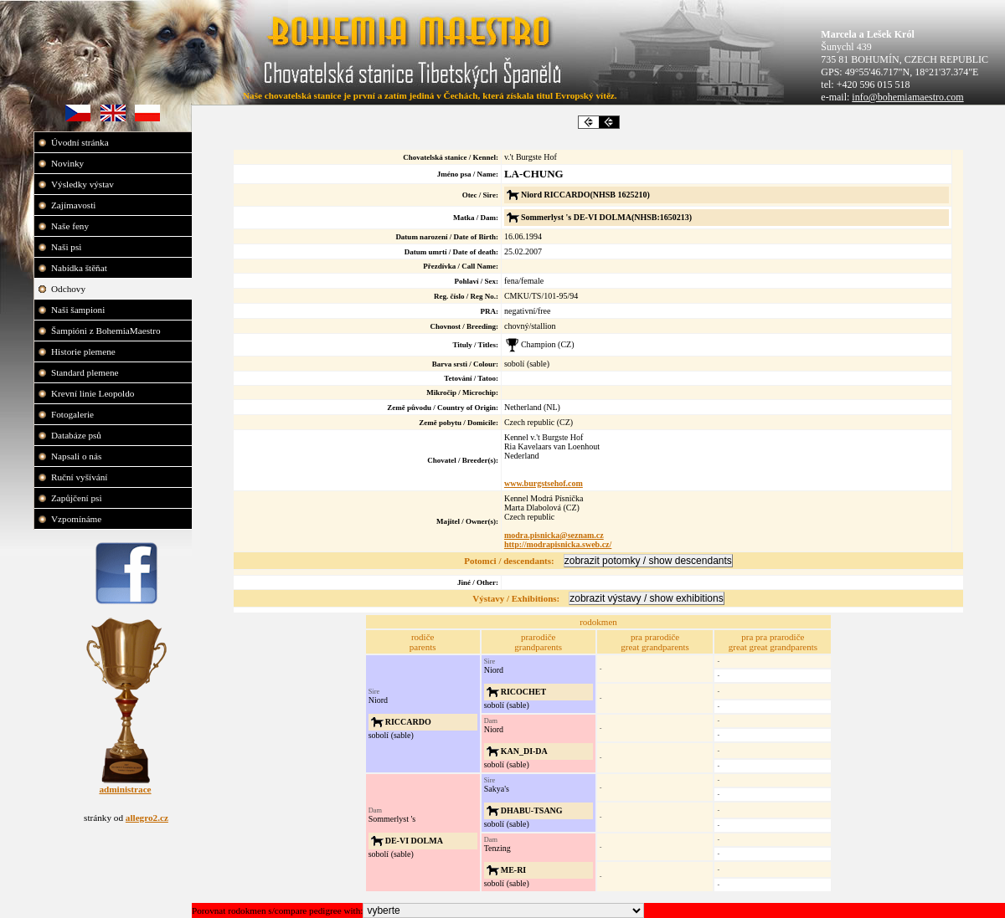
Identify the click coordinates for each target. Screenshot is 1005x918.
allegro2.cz (147, 818)
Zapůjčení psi (77, 498)
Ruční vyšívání (79, 477)
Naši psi (67, 247)
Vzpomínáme (77, 519)
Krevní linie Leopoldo (94, 393)
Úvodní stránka (81, 142)
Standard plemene (86, 372)
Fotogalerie (73, 414)
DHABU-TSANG (532, 810)
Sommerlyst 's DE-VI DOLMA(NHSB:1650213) (606, 217)
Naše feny (71, 226)
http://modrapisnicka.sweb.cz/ (557, 544)
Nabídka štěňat (80, 268)
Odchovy (69, 289)
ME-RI (514, 869)
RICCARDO (408, 721)
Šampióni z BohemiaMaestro (106, 331)
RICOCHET (523, 691)
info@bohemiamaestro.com (907, 97)
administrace (125, 789)
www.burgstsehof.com (543, 483)
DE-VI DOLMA (414, 840)
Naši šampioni (79, 310)
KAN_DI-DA (524, 751)
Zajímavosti (74, 205)
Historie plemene (84, 351)
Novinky (68, 163)
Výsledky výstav (83, 184)
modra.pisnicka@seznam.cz (554, 535)
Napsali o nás (77, 456)
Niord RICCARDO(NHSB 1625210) (585, 194)
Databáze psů (77, 435)
